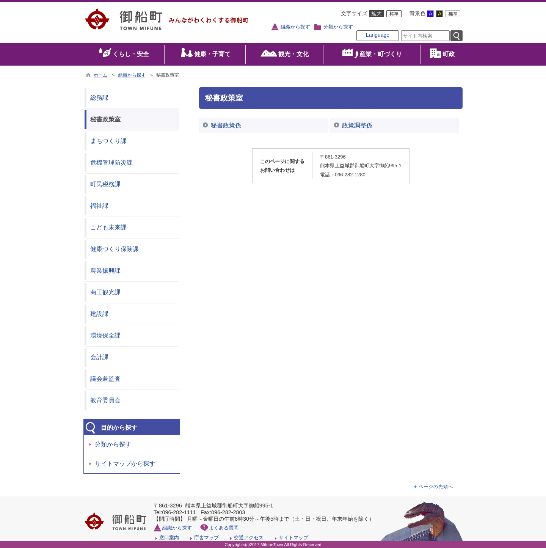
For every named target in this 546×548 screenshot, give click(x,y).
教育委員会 (105, 400)
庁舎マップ (206, 537)
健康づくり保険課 (114, 249)
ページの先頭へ (436, 486)
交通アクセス (249, 537)
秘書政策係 (226, 125)
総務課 (99, 97)
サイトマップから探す (125, 463)
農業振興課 (105, 270)
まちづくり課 (108, 141)
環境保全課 (105, 335)
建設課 (99, 314)
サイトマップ (293, 537)
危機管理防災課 (111, 162)
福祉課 (99, 206)
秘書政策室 (105, 119)
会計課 (99, 357)
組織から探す (295, 27)
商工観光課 (105, 292)
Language (377, 35)
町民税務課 (105, 184)
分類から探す (338, 27)
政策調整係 (357, 125)
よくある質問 (223, 528)
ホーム (100, 75)
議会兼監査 (105, 378)
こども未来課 (108, 227)
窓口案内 (169, 537)
